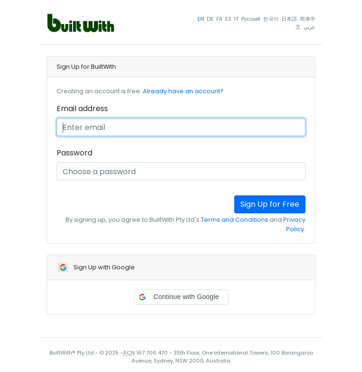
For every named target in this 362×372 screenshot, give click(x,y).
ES (228, 19)
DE (210, 19)
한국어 (271, 19)
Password (74, 152)
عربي (309, 27)
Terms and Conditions (234, 220)
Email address (82, 108)
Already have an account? (183, 91)
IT (236, 19)
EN (200, 19)
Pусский (250, 19)
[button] (181, 297)
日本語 (289, 19)
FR (219, 19)
